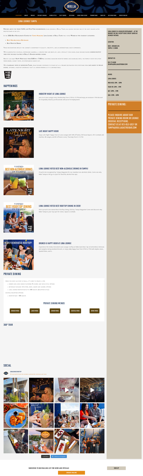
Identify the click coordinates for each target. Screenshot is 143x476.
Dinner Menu (55, 311)
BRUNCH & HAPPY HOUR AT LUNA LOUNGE (55, 243)
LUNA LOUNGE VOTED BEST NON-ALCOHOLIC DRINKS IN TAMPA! (63, 168)
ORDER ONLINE (71, 473)
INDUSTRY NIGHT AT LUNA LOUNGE (52, 94)
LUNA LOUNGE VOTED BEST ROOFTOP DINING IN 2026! (60, 206)
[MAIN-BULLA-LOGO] (71, 6)
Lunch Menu (34, 311)
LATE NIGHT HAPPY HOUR (48, 131)
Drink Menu (94, 311)
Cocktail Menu (75, 311)
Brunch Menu (15, 311)
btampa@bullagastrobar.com (118, 64)
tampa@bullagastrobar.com (122, 127)
